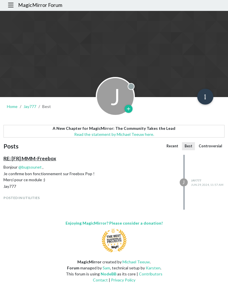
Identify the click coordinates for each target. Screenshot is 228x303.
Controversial (210, 146)
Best (188, 146)
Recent (172, 146)
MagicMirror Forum (40, 5)
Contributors (150, 273)
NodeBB (108, 273)
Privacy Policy (123, 279)
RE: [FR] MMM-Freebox (29, 158)
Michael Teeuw (136, 261)
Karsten (153, 267)
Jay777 (196, 180)
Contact (100, 279)
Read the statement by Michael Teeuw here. (114, 134)
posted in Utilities (21, 198)
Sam (106, 267)
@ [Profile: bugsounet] (30, 167)
